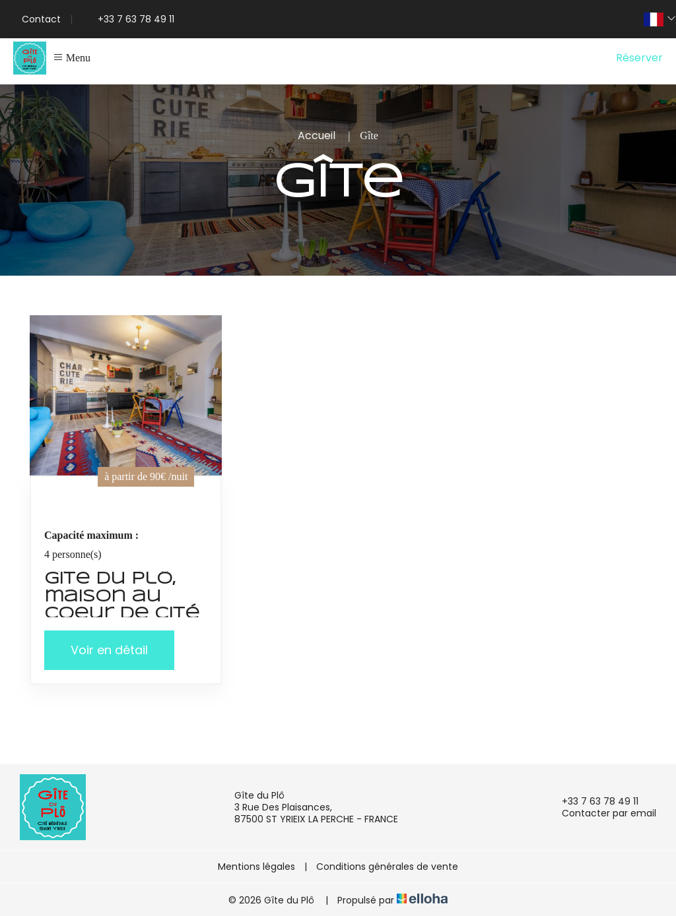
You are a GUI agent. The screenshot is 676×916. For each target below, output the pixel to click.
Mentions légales (256, 866)
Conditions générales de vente (387, 866)
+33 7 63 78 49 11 (592, 801)
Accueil (316, 135)
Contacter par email (601, 813)
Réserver (639, 57)
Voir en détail (109, 650)
